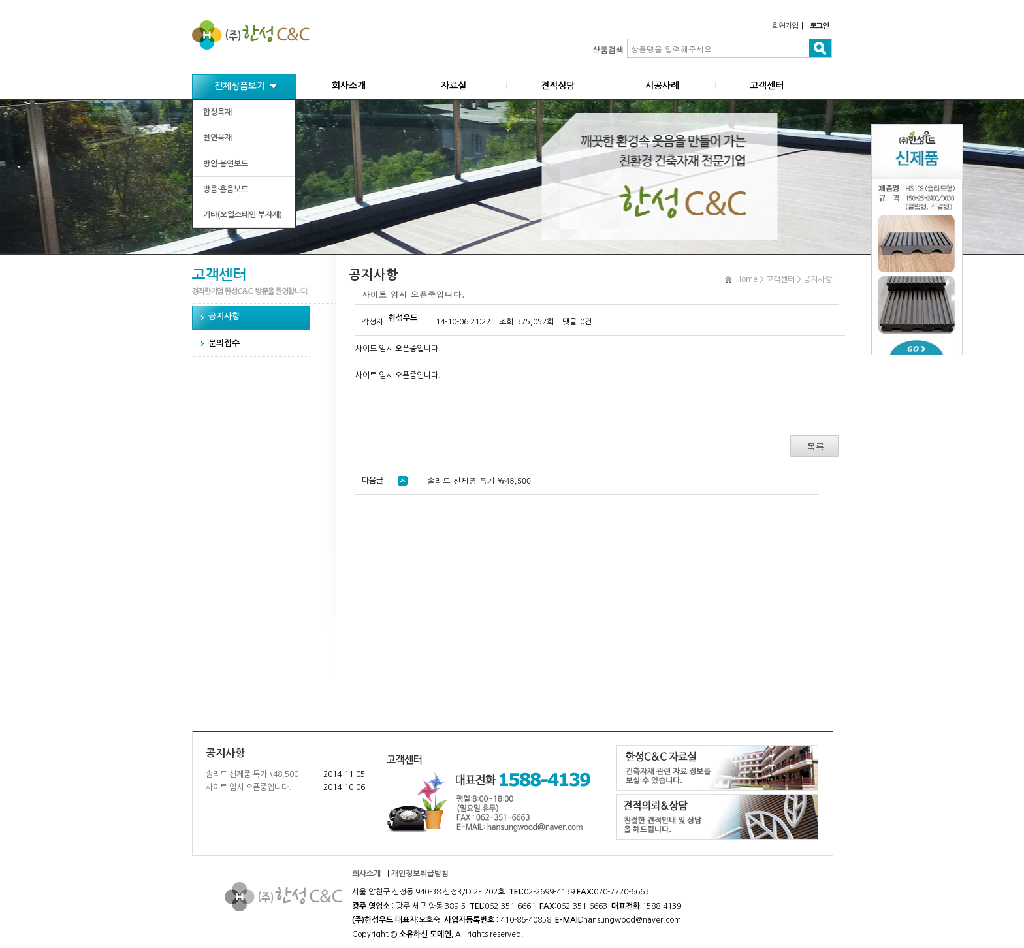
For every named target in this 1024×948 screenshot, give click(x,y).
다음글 (385, 480)
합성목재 (217, 112)
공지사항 (224, 316)
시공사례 (662, 85)
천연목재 (217, 138)
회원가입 (784, 26)
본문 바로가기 (0, 0)
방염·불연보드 (225, 164)
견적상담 (558, 85)
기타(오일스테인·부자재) (242, 215)
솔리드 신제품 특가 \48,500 (252, 774)
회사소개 (349, 85)
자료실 (453, 85)
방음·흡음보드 (225, 189)
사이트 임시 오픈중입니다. (248, 787)
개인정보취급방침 (420, 873)
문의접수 (224, 343)
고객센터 (767, 85)
